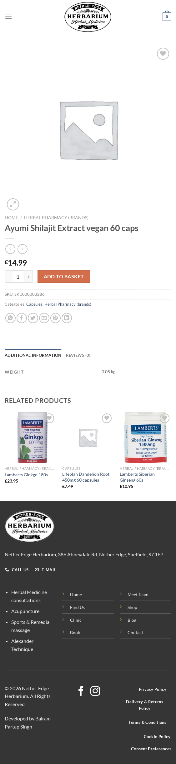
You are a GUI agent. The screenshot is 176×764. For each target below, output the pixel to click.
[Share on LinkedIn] (67, 318)
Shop (132, 607)
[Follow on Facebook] (81, 691)
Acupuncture (25, 611)
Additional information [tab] (33, 355)
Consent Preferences (151, 748)
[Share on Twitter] (33, 318)
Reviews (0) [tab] (78, 355)
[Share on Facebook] (22, 318)
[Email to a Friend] (44, 318)
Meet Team (138, 594)
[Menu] (8, 16)
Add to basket (64, 276)
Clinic (76, 620)
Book (75, 632)
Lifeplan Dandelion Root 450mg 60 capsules (85, 477)
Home (11, 217)
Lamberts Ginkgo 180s (26, 474)
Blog (132, 620)
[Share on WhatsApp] (10, 318)
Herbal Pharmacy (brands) (56, 217)
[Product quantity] (18, 276)
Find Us (77, 607)
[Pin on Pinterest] (55, 318)
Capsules (34, 304)
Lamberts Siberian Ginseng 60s (137, 477)
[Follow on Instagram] (95, 691)
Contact (135, 632)
